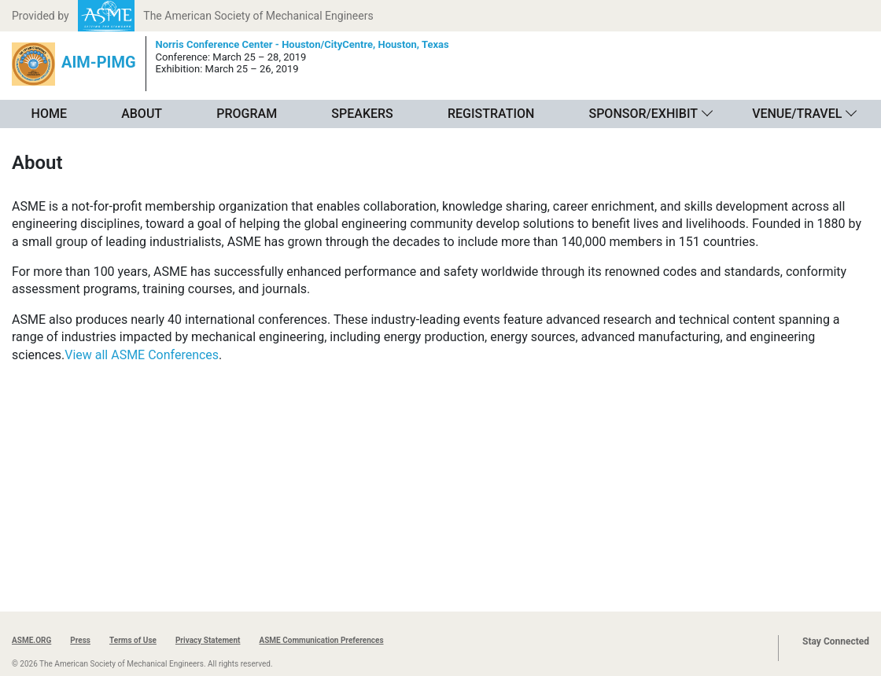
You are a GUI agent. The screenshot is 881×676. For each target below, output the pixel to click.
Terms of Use (133, 640)
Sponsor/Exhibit (642, 113)
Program (246, 113)
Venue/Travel (797, 113)
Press (80, 640)
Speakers (362, 113)
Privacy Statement (208, 640)
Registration (491, 113)
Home (49, 113)
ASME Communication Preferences (321, 640)
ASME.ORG (31, 640)
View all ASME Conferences (142, 354)
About (141, 113)
